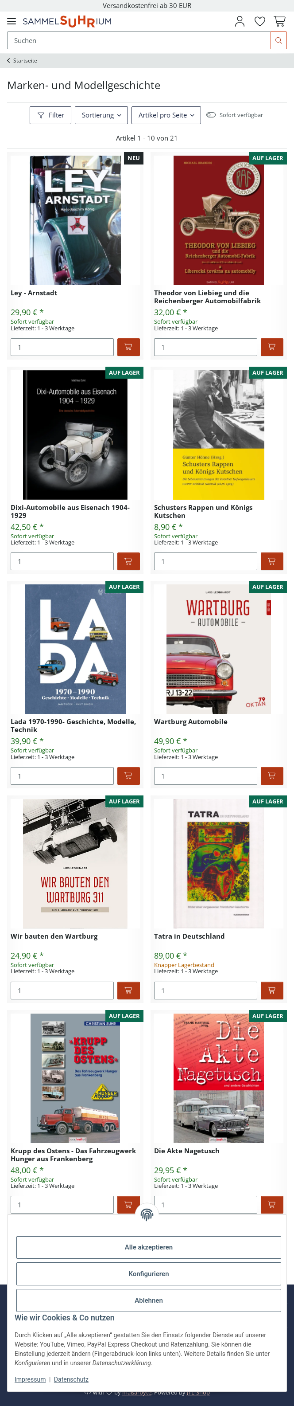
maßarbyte (136, 1392)
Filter (50, 114)
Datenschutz (71, 1379)
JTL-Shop (198, 1392)
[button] (239, 21)
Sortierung (98, 114)
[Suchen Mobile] (139, 40)
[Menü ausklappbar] (11, 21)
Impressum (30, 1379)
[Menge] (62, 347)
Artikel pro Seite (163, 114)
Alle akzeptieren (149, 1247)
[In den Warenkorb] (128, 347)
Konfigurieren (148, 1274)
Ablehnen (149, 1300)
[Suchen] (279, 40)
